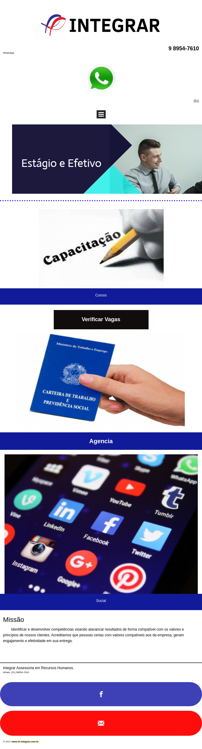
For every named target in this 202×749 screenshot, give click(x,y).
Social (101, 601)
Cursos (101, 295)
